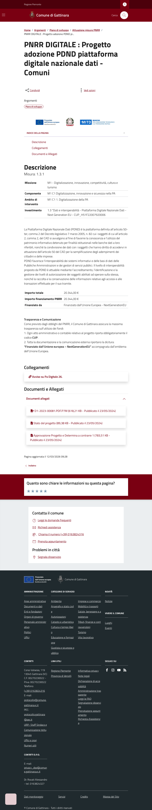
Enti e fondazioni (33, 611)
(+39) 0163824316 (34, 691)
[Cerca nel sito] (123, 15)
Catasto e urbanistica (62, 622)
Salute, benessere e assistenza (89, 614)
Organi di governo (33, 617)
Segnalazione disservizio (89, 705)
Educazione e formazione (62, 640)
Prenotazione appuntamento (89, 713)
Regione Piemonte (32, 4)
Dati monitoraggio (33, 797)
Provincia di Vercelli (61, 676)
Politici (27, 632)
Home (27, 30)
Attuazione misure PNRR (86, 30)
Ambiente (56, 601)
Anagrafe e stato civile (62, 608)
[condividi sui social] (32, 90)
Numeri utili (30, 745)
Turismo (82, 632)
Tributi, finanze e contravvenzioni (89, 624)
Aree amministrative (35, 601)
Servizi (61, 797)
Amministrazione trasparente (89, 693)
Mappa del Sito (111, 797)
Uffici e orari (30, 740)
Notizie (108, 601)
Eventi (108, 628)
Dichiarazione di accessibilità (89, 683)
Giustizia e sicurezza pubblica (62, 650)
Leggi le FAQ (84, 699)
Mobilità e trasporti (88, 606)
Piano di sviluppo (59, 30)
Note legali (84, 676)
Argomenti (40, 30)
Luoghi (108, 623)
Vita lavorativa (86, 637)
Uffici (26, 637)
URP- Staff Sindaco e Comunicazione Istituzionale (35, 730)
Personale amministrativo (35, 624)
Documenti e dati (33, 606)
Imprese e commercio (89, 601)
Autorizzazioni (58, 617)
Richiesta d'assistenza (89, 721)
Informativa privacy (88, 671)
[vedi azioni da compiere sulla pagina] (87, 90)
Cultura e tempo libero (62, 629)
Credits (84, 797)
